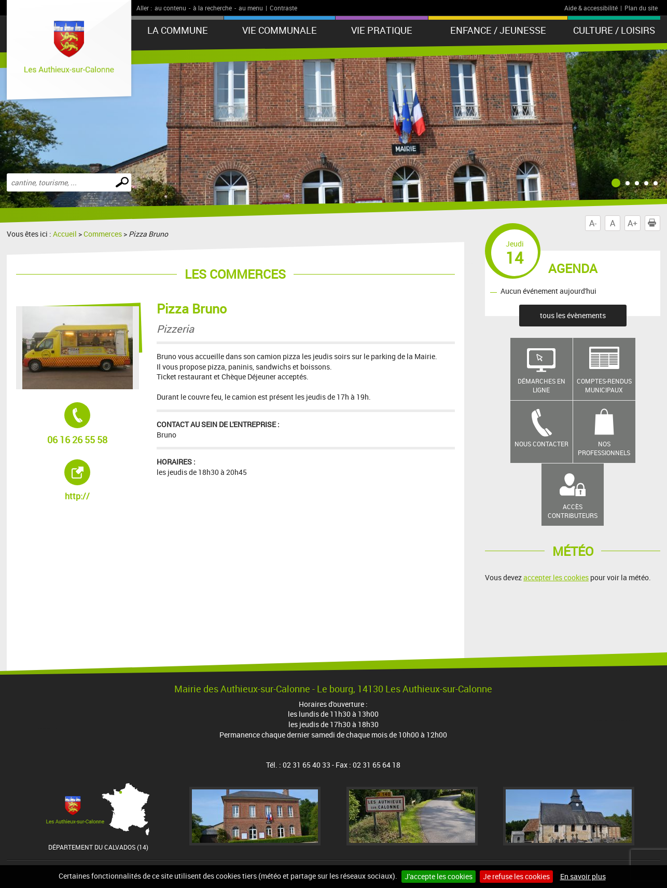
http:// (101, 480)
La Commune (177, 30)
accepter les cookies (556, 577)
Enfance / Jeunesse (498, 30)
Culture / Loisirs (614, 30)
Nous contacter (541, 444)
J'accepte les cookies (439, 876)
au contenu (170, 8)
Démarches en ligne (541, 385)
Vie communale (279, 30)
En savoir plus (583, 876)
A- (592, 223)
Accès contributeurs (572, 511)
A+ (632, 223)
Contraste (283, 8)
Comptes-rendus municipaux (604, 385)
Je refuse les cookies (516, 876)
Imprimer (654, 223)
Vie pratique (381, 30)
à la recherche (212, 8)
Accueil (65, 234)
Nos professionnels (604, 448)
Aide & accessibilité (591, 8)
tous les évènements (573, 315)
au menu (251, 8)
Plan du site (641, 8)
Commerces (103, 234)
